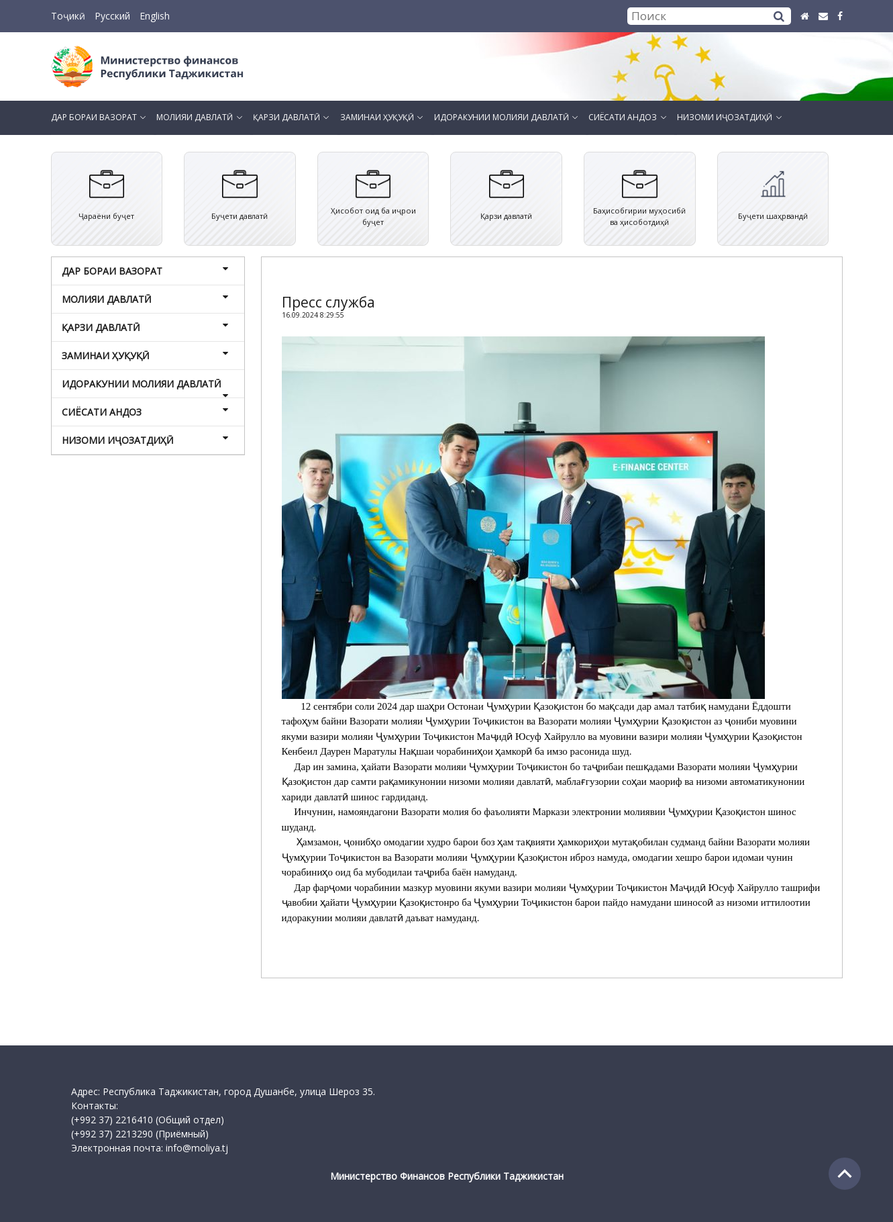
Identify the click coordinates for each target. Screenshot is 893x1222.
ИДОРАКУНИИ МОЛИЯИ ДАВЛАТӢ (146, 387)
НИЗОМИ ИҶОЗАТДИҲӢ (146, 439)
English (155, 15)
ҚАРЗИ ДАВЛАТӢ (146, 327)
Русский (112, 15)
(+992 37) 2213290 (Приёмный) (140, 1133)
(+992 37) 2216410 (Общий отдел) (147, 1119)
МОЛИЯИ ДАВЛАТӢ (146, 299)
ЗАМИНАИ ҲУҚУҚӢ (146, 355)
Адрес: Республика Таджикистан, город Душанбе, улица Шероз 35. (223, 1091)
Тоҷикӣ (68, 15)
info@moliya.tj (197, 1147)
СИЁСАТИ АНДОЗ (146, 411)
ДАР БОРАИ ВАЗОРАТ (146, 270)
